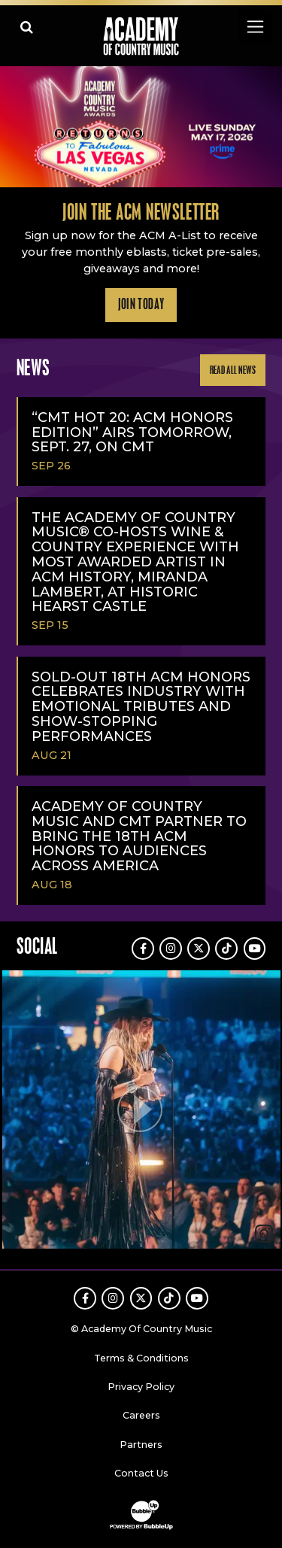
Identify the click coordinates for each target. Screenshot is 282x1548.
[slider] (141, 126)
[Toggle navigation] (254, 27)
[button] (141, 1109)
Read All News (233, 370)
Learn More (16, 89)
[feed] (141, 1111)
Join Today (141, 305)
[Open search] (27, 27)
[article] (141, 1111)
